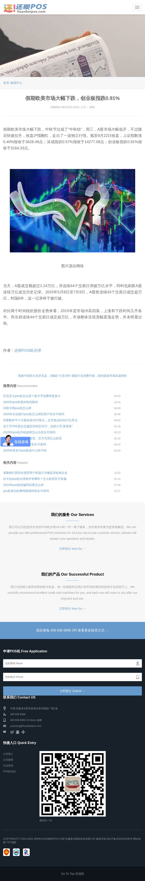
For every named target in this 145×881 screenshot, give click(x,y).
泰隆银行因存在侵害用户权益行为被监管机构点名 (35, 472)
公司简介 (8, 753)
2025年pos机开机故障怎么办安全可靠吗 (29, 432)
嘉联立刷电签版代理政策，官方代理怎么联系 (32, 438)
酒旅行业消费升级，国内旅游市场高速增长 (99, 375)
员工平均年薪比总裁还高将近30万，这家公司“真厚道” (38, 426)
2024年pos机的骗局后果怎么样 (23, 485)
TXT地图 (11, 842)
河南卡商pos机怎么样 (17, 408)
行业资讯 (8, 765)
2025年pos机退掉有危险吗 (20, 402)
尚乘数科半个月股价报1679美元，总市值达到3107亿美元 (40, 420)
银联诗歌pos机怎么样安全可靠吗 (24, 444)
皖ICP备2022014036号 (120, 838)
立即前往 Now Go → (72, 548)
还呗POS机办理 (27, 350)
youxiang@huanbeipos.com (25, 726)
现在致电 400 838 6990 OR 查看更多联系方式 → (72, 630)
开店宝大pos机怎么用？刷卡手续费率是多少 (32, 396)
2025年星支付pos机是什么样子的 (25, 450)
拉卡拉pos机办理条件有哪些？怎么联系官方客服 (34, 478)
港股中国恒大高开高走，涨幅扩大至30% (44, 375)
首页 (6, 82)
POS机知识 (9, 771)
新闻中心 (16, 82)
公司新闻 (8, 759)
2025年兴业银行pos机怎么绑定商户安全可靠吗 (33, 414)
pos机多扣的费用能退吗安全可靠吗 (26, 491)
